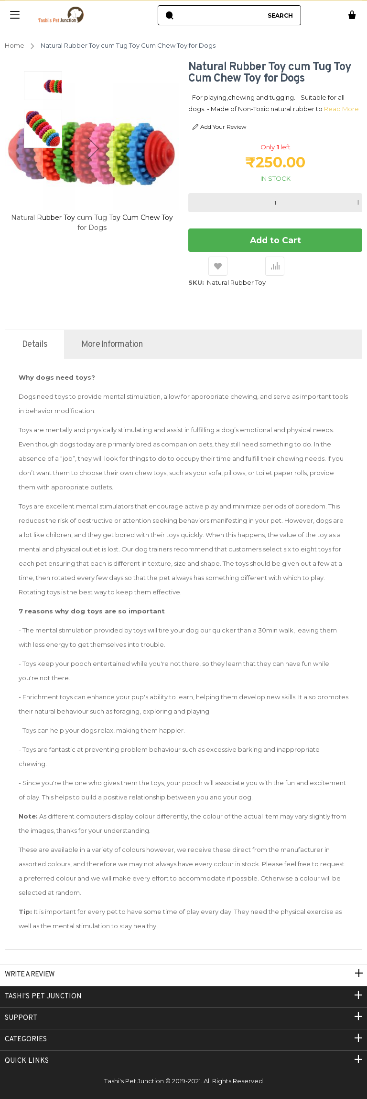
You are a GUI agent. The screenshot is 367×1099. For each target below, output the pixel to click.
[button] (94, 148)
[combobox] (220, 15)
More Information (111, 344)
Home (14, 45)
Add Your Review (220, 127)
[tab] (34, 344)
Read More (305, 109)
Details (34, 344)
